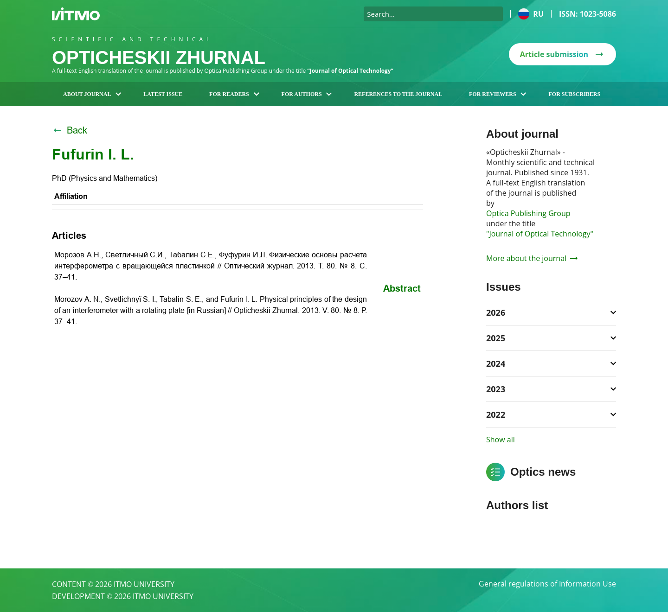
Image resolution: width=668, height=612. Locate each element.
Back (69, 130)
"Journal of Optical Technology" (539, 234)
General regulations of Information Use (547, 584)
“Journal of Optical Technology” (350, 71)
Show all (500, 439)
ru (531, 13)
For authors (307, 94)
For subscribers (574, 94)
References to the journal (398, 94)
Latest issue (162, 94)
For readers (234, 94)
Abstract (402, 288)
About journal (92, 94)
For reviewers (498, 94)
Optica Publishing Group (528, 213)
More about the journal (532, 258)
